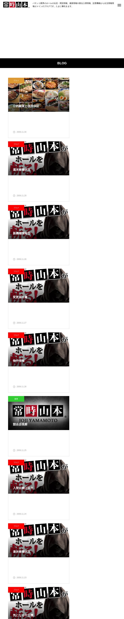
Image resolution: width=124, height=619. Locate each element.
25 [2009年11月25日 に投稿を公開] (84, 510)
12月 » (79, 521)
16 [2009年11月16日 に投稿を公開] (71, 504)
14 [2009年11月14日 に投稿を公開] (103, 497)
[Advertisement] (62, 34)
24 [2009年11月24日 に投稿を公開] (77, 510)
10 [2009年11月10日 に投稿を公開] (77, 497)
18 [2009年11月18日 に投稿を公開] (84, 504)
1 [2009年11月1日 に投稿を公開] (109, 484)
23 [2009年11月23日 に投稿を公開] (71, 510)
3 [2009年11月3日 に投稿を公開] (77, 490)
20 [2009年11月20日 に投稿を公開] (97, 504)
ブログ (72, 80)
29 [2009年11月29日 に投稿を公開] (109, 510)
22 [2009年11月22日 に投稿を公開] (109, 504)
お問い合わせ (108, 604)
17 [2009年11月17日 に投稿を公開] (77, 504)
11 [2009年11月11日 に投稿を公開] (84, 497)
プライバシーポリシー (84, 604)
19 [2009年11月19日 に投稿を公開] (90, 504)
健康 (72, 210)
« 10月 (71, 521)
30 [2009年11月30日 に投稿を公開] (71, 517)
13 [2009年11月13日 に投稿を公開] (97, 497)
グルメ (16, 80)
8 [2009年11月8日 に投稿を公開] (109, 490)
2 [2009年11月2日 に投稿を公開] (70, 490)
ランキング (40, 604)
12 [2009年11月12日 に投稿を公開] (90, 497)
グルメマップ (59, 604)
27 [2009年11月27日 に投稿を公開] (97, 510)
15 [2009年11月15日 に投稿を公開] (109, 497)
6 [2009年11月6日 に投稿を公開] (96, 490)
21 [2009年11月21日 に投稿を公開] (103, 504)
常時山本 (34, 493)
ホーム (12, 604)
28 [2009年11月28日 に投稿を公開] (103, 510)
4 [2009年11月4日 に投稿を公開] (83, 490)
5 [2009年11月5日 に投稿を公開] (90, 490)
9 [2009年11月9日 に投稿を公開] (70, 497)
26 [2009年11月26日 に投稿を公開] (90, 510)
